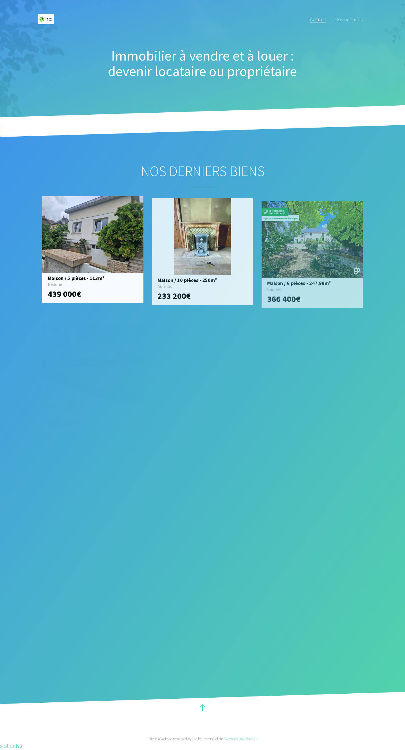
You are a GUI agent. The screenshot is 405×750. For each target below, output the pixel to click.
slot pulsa (11, 745)
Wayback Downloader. (240, 738)
